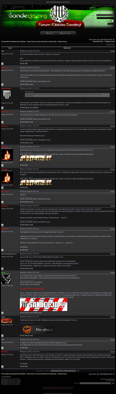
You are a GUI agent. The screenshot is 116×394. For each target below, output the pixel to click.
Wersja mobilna (51, 2)
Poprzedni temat (98, 41)
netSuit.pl (69, 388)
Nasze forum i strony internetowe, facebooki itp (42, 41)
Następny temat (110, 41)
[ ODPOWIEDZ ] (6, 376)
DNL (2, 51)
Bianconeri (5, 67)
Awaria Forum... (63, 41)
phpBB (50, 387)
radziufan (4, 147)
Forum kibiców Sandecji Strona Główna (13, 41)
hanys (3, 272)
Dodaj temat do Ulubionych (107, 379)
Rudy (3, 317)
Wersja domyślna (64, 2)
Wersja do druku (110, 380)
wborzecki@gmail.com (9, 254)
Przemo (61, 387)
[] (112, 51)
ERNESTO (4, 229)
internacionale (6, 88)
